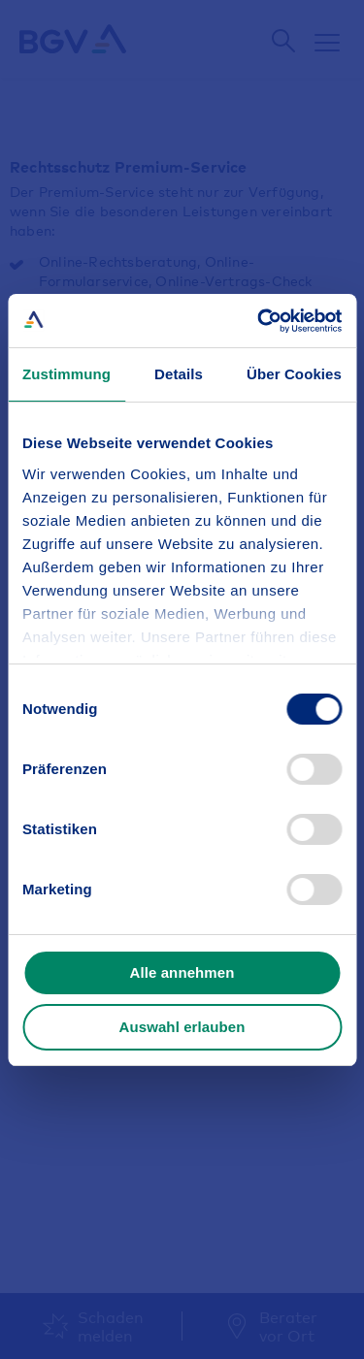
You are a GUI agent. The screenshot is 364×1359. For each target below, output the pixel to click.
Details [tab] (178, 374)
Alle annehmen (182, 972)
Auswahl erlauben (182, 1027)
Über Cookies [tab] (294, 374)
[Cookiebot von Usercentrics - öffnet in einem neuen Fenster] (259, 321)
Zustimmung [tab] (66, 374)
